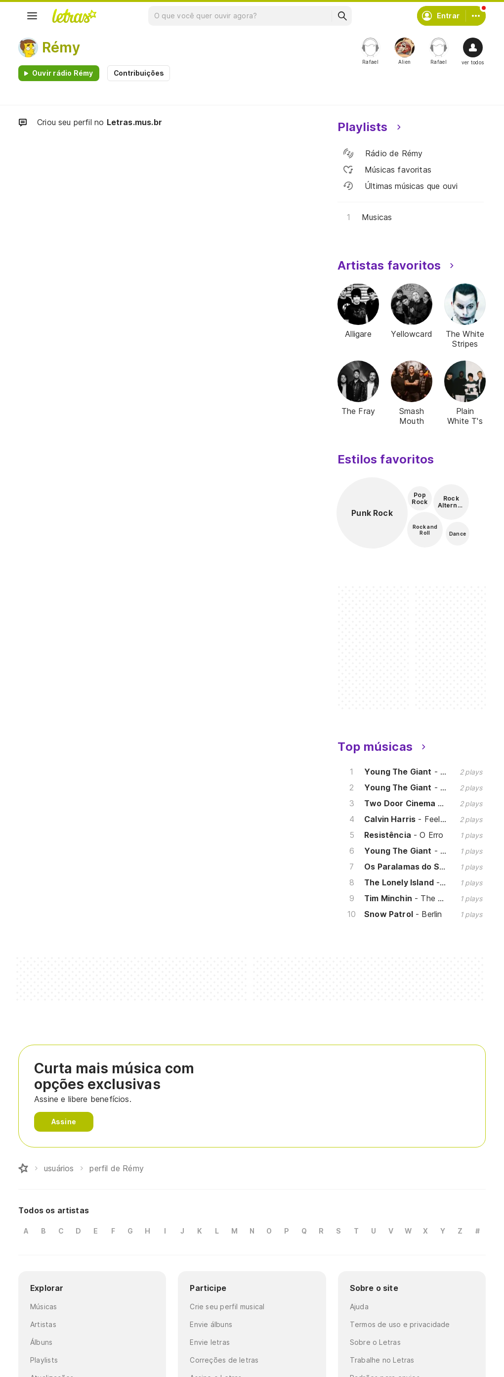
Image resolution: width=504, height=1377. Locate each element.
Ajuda (359, 1306)
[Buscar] (342, 16)
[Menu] (32, 16)
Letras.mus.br (134, 122)
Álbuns (41, 1342)
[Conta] (476, 16)
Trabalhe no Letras (382, 1360)
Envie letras (210, 1342)
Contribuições (139, 73)
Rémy (61, 47)
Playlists (44, 1360)
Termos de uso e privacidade (400, 1324)
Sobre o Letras (375, 1342)
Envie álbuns (211, 1324)
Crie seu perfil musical (227, 1306)
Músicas (43, 1306)
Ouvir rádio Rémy (62, 73)
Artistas (43, 1324)
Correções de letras (224, 1360)
